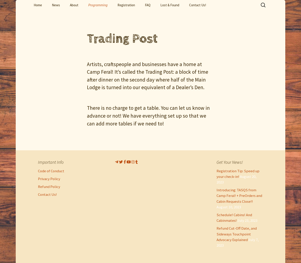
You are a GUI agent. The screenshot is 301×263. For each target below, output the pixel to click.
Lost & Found (169, 5)
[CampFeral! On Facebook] (125, 162)
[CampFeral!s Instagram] (133, 162)
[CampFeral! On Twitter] (121, 162)
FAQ (147, 5)
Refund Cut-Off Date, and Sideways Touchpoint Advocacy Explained (237, 234)
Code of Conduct (51, 170)
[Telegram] (117, 162)
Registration (126, 5)
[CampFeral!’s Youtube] (128, 162)
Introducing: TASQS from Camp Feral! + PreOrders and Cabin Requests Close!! (239, 196)
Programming (98, 5)
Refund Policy (49, 186)
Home (38, 5)
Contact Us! (197, 5)
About (74, 5)
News (56, 5)
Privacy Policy (49, 178)
